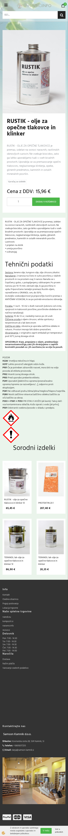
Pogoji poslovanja (10, 603)
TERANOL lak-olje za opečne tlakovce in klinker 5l (14, 561)
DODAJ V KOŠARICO (46, 202)
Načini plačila (9, 663)
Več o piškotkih (59, 831)
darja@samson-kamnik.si (23, 750)
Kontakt (6, 595)
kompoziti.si (8, 621)
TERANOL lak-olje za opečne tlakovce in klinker (48, 561)
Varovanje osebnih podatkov (16, 668)
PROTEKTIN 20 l (46, 503)
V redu (46, 831)
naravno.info (8, 626)
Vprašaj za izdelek (17, 182)
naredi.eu (7, 617)
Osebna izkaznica (10, 599)
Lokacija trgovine (10, 608)
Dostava (6, 659)
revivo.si (6, 630)
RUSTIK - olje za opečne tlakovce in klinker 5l (16, 501)
